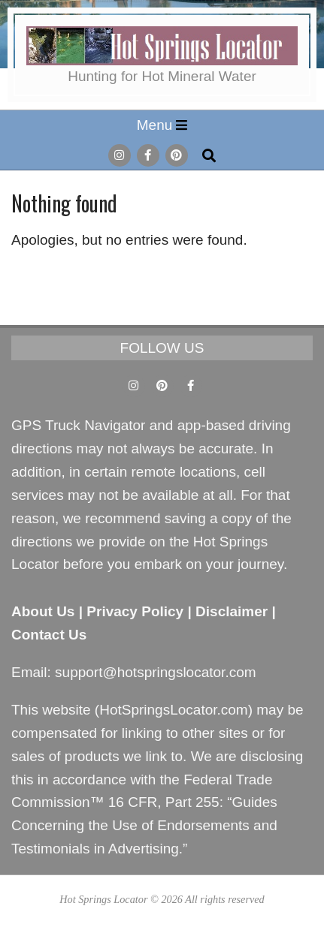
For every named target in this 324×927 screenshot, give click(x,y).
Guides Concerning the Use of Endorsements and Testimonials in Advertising (144, 825)
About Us (42, 611)
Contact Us (48, 635)
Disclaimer (231, 611)
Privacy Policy (134, 611)
